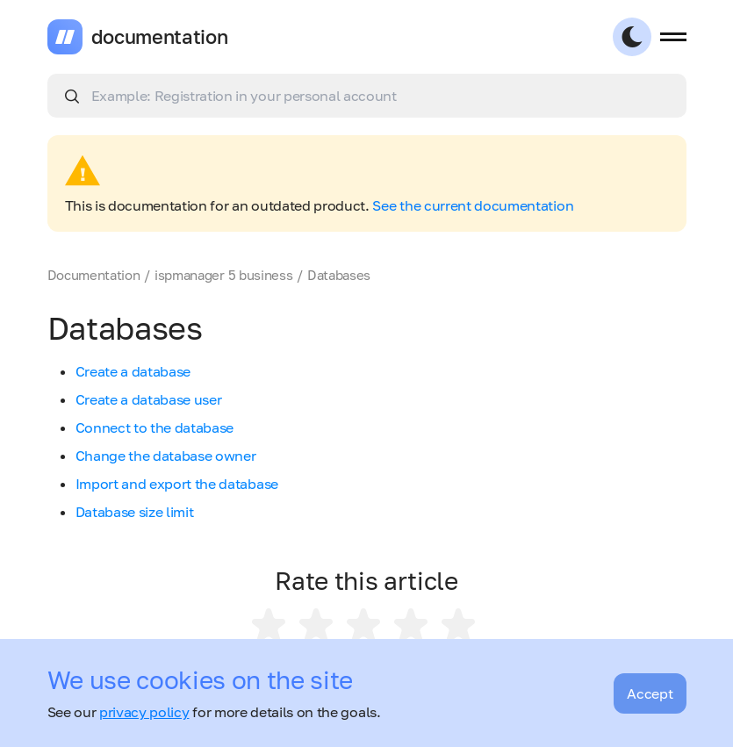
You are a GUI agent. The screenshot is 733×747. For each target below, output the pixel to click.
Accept (649, 693)
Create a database (133, 371)
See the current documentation (472, 205)
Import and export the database (176, 483)
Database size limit (134, 512)
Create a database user (148, 399)
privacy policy (144, 712)
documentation (159, 37)
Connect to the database (154, 427)
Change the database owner (165, 455)
